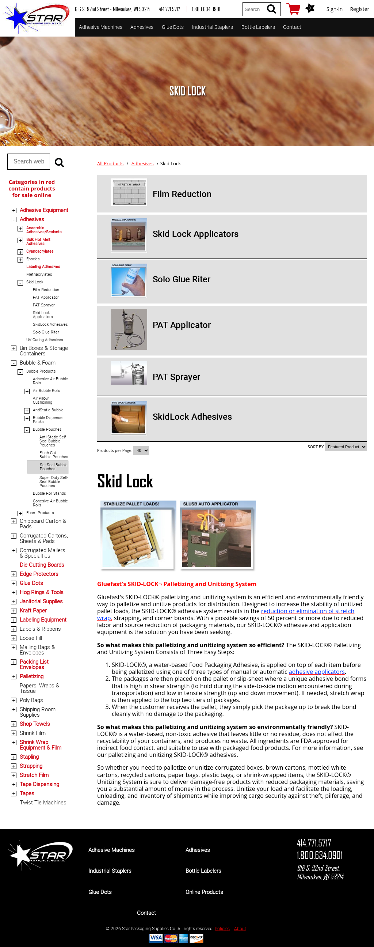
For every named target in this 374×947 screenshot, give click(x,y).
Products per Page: (115, 450)
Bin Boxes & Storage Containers (44, 350)
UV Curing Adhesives (44, 339)
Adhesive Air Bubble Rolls (50, 380)
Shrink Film (33, 732)
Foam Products (40, 512)
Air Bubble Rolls (46, 390)
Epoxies (33, 258)
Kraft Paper (33, 610)
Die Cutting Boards (42, 564)
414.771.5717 (314, 843)
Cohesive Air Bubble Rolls (50, 503)
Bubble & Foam (38, 362)
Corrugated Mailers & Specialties (42, 552)
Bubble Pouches (47, 429)
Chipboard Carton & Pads (43, 523)
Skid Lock (34, 281)
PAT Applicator (46, 297)
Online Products (204, 891)
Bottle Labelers (258, 26)
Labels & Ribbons (40, 628)
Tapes (27, 793)
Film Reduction (46, 289)
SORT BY (316, 446)
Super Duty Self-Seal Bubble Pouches (53, 481)
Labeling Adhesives (43, 266)
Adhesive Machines (100, 26)
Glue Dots (173, 26)
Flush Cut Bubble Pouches (53, 454)
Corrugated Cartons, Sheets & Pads (44, 538)
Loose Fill (31, 637)
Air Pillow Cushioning (42, 400)
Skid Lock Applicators (43, 314)
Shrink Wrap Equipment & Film (40, 744)
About (240, 928)
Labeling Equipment (43, 619)
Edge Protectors (39, 573)
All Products (110, 163)
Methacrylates (39, 274)
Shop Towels (35, 723)
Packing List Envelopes (34, 664)
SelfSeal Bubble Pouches (54, 466)
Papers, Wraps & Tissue (39, 688)
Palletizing (31, 676)
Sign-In (335, 8)
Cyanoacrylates (40, 251)
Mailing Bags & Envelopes (37, 649)
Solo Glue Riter (46, 332)
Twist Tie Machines (43, 802)
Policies (222, 928)
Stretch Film (34, 774)
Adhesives (141, 26)
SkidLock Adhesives (50, 324)
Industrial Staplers (212, 26)
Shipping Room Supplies (38, 711)
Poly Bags (31, 699)
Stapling (29, 756)
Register (359, 8)
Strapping (31, 765)
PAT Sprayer (44, 305)
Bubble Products (41, 371)
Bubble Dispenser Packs (48, 419)
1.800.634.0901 (320, 855)
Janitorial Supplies (41, 601)
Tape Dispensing (39, 784)
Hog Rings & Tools (42, 592)
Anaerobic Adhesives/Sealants (44, 229)
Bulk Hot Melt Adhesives (38, 241)
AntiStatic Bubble (48, 409)
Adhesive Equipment (44, 210)
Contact (292, 26)
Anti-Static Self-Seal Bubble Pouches (53, 441)
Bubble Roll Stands (49, 493)
